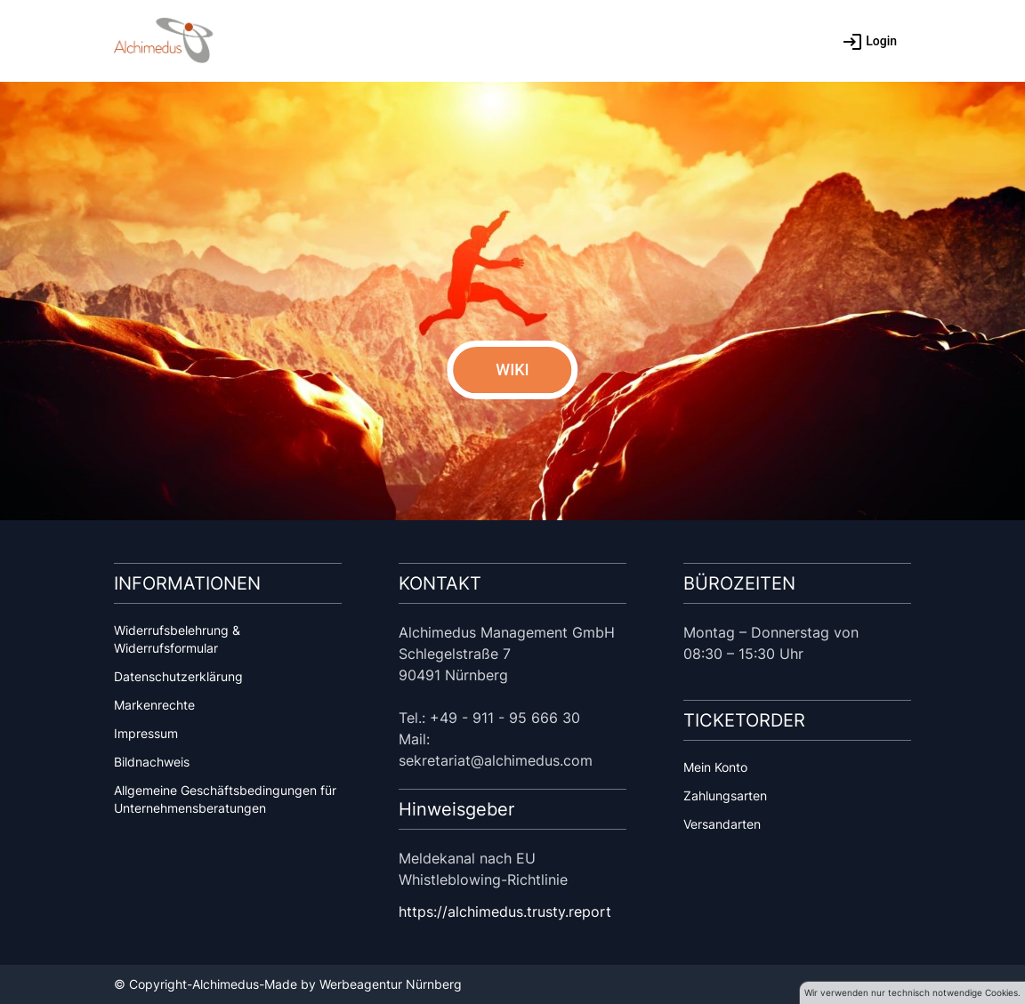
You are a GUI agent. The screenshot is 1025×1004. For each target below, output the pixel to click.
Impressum (146, 733)
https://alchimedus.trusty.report (505, 911)
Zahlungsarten (725, 795)
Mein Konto (715, 767)
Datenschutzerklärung (178, 676)
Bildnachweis (152, 761)
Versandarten (722, 823)
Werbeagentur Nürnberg (390, 984)
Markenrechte (154, 704)
